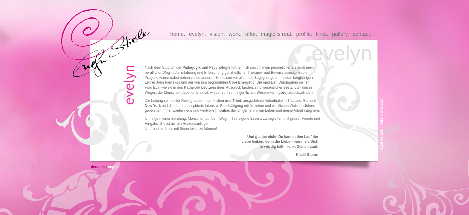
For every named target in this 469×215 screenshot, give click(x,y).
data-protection (383, 108)
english (114, 167)
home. (177, 34)
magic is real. (277, 34)
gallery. (340, 34)
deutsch (98, 167)
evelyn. (197, 34)
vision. (217, 34)
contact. (362, 34)
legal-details (383, 141)
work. (235, 34)
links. (322, 34)
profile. (304, 34)
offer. (251, 34)
